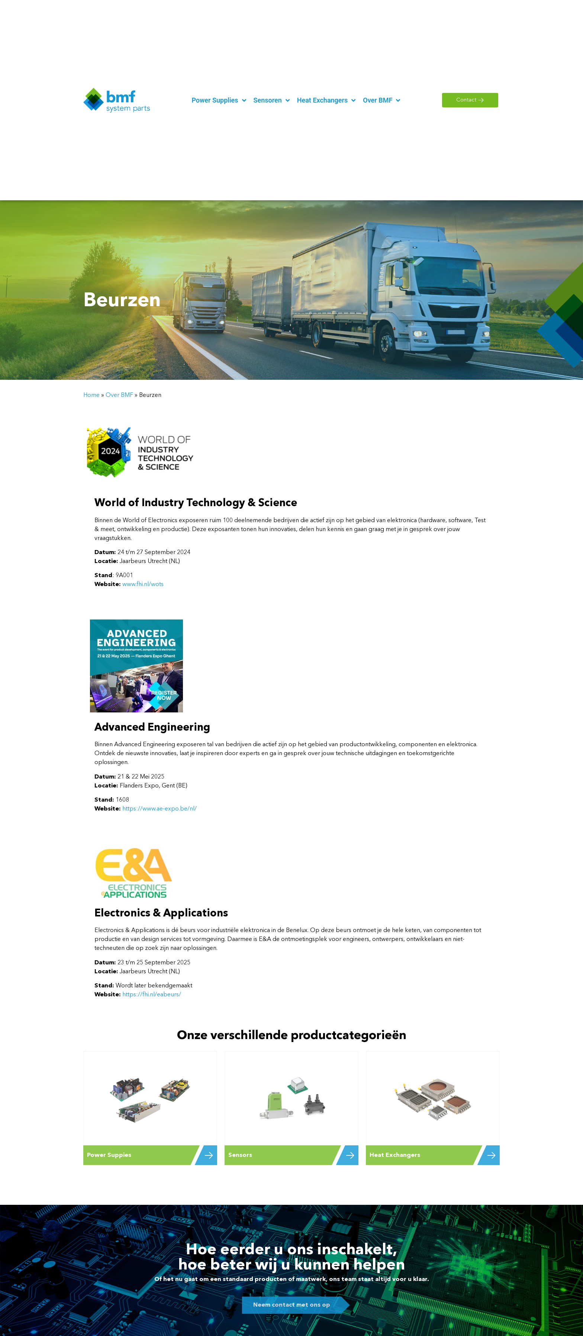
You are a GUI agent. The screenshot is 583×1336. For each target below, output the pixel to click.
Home (91, 395)
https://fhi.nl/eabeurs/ (151, 995)
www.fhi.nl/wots (143, 585)
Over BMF (119, 395)
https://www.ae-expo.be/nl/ (159, 809)
